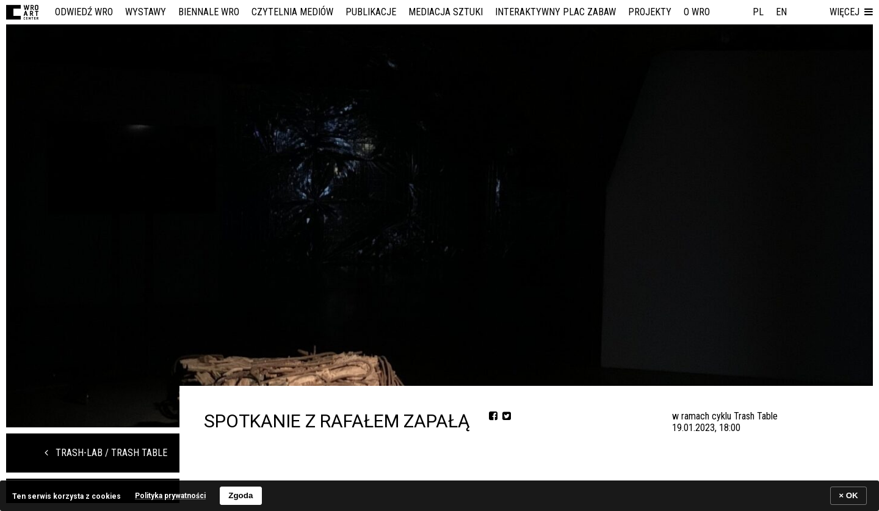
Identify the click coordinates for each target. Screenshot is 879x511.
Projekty (649, 12)
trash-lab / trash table (106, 452)
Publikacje (370, 12)
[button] (851, 12)
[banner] (439, 495)
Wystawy (145, 12)
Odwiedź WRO (84, 12)
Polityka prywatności (170, 495)
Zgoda (240, 495)
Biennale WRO (208, 12)
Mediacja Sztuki (445, 12)
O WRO (697, 12)
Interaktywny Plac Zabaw (555, 12)
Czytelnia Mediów (292, 12)
